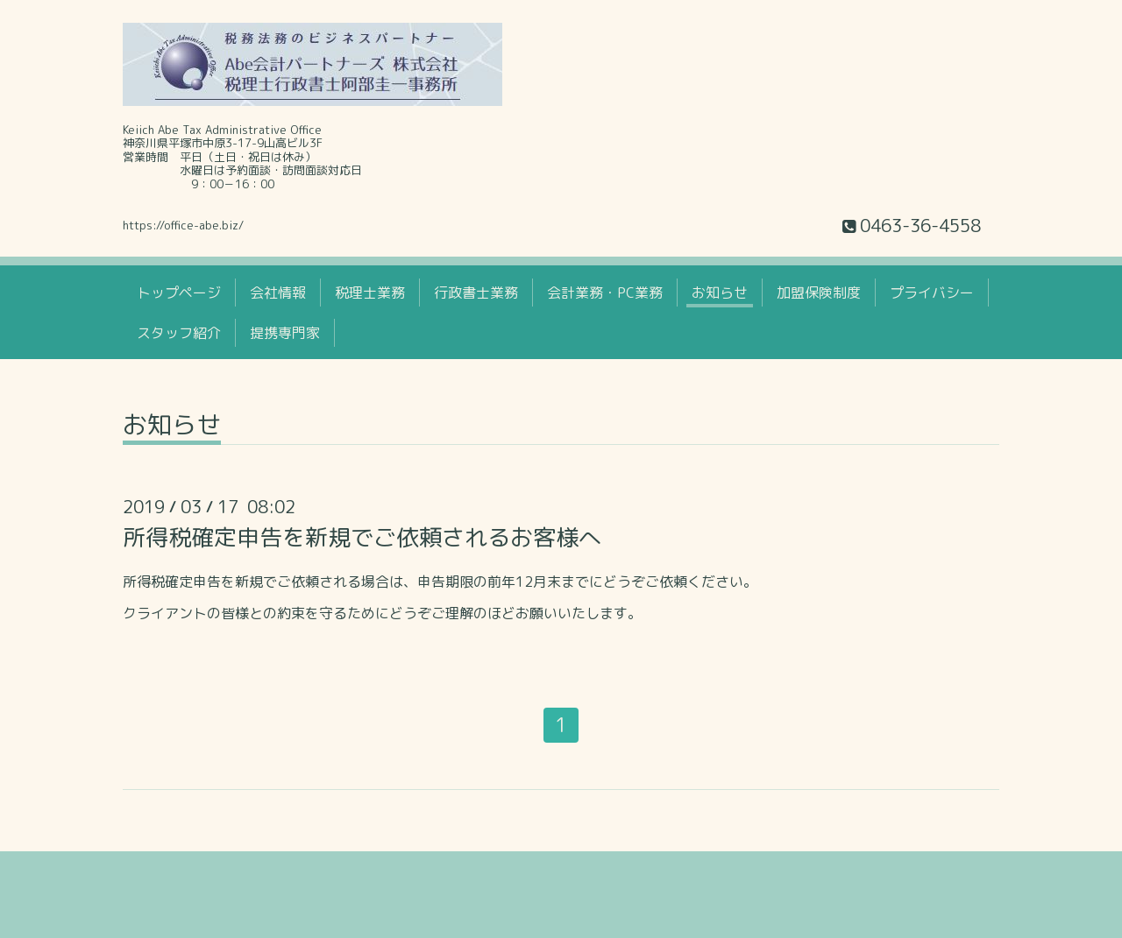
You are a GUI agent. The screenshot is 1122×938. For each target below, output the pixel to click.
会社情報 (278, 292)
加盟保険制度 (819, 292)
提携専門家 (285, 332)
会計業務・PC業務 (605, 292)
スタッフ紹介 (179, 332)
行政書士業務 (476, 292)
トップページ (179, 292)
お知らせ (720, 292)
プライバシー (932, 292)
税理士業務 (370, 292)
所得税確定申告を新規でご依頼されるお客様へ (362, 537)
